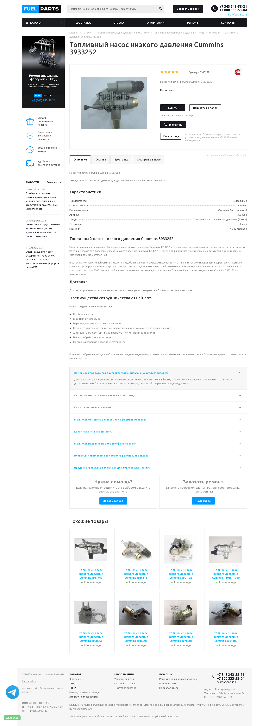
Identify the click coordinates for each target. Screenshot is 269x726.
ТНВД (73, 683)
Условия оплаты (124, 679)
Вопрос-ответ (167, 683)
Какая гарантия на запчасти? (93, 431)
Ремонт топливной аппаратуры (178, 679)
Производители (168, 688)
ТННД (73, 688)
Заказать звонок (188, 8)
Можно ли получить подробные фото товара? (105, 443)
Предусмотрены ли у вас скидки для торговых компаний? (112, 467)
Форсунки (75, 679)
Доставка (83, 22)
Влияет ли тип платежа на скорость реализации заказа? (111, 455)
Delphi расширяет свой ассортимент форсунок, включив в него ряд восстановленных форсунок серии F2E (42, 259)
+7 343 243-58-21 (233, 6)
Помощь (165, 674)
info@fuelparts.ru (237, 14)
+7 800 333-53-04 (233, 10)
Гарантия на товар (125, 683)
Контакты (228, 22)
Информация (124, 674)
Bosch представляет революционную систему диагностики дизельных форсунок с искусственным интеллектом (42, 201)
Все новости (54, 182)
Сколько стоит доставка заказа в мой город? (104, 395)
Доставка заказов (125, 688)
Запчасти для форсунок (83, 696)
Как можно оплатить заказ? (92, 407)
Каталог (36, 22)
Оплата (118, 22)
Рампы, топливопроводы (84, 692)
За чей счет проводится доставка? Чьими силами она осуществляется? (121, 373)
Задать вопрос (113, 500)
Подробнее (203, 500)
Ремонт (192, 22)
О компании (156, 22)
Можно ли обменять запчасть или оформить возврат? (110, 419)
